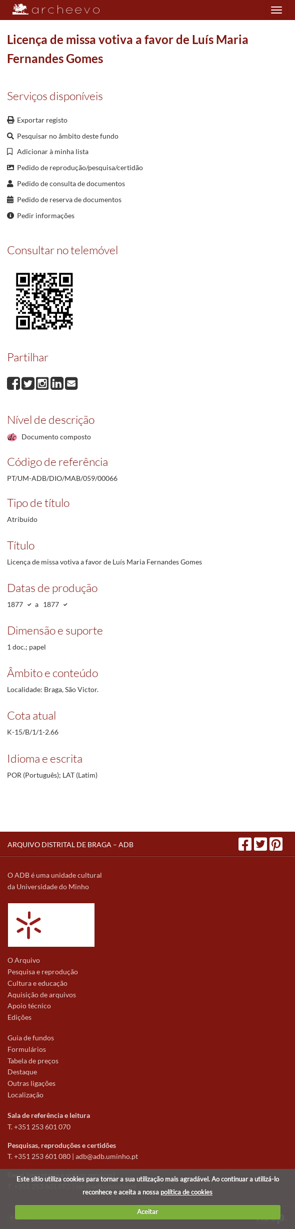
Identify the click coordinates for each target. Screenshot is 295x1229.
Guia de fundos (31, 1037)
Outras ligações (32, 1083)
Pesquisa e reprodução (43, 971)
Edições (20, 1017)
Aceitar (147, 1211)
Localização (26, 1094)
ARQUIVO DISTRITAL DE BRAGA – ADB (71, 844)
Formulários (27, 1049)
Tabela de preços (33, 1060)
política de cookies (186, 1192)
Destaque (22, 1071)
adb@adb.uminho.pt (107, 1156)
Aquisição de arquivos (42, 994)
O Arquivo (24, 960)
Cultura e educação (38, 983)
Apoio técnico (29, 1005)
